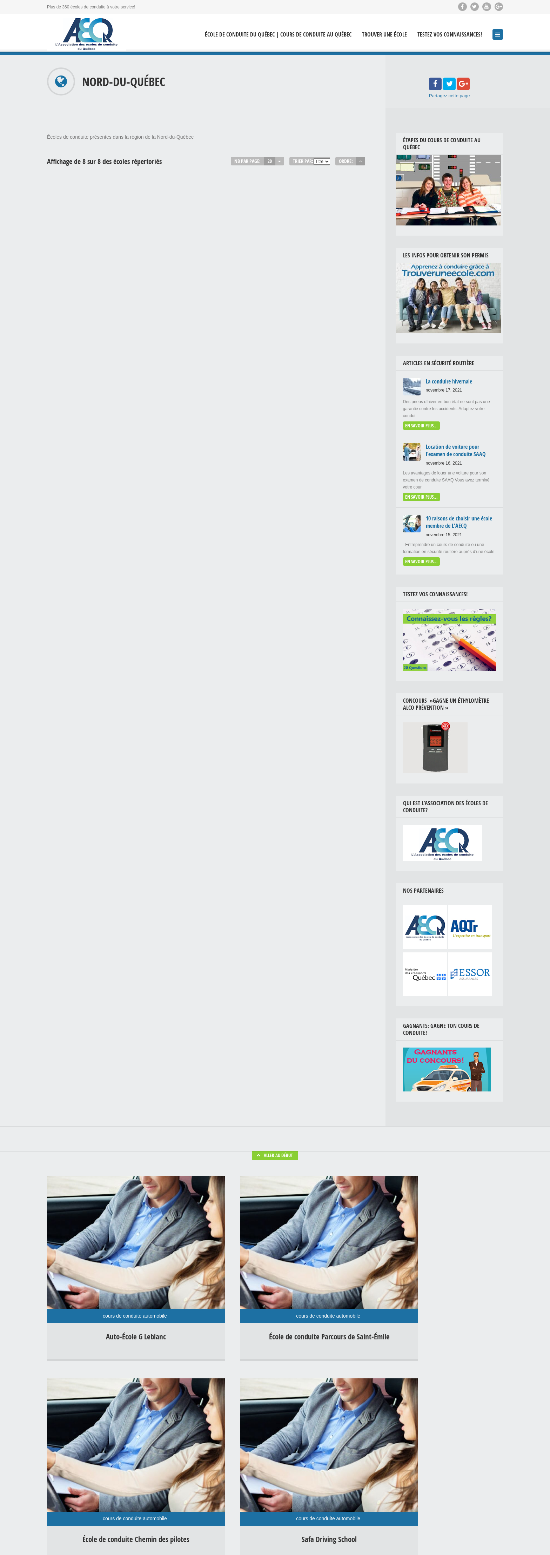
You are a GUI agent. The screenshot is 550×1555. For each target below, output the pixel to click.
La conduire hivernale (221, 1404)
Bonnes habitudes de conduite (334, 1415)
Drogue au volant (366, 1448)
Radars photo (318, 1492)
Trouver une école (384, 34)
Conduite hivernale (323, 1426)
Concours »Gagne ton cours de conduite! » (462, 1530)
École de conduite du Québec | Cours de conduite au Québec (278, 34)
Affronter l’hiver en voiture (225, 1449)
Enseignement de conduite (331, 1459)
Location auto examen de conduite (338, 1481)
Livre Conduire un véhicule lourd (473, 1537)
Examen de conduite (325, 1470)
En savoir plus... (420, 424)
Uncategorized (350, 1492)
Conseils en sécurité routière (333, 1437)
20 (270, 161)
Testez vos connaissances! (449, 34)
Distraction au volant (325, 1448)
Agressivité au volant (325, 1405)
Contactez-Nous (488, 1544)
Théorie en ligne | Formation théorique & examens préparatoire (374, 1537)
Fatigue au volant (366, 1470)
